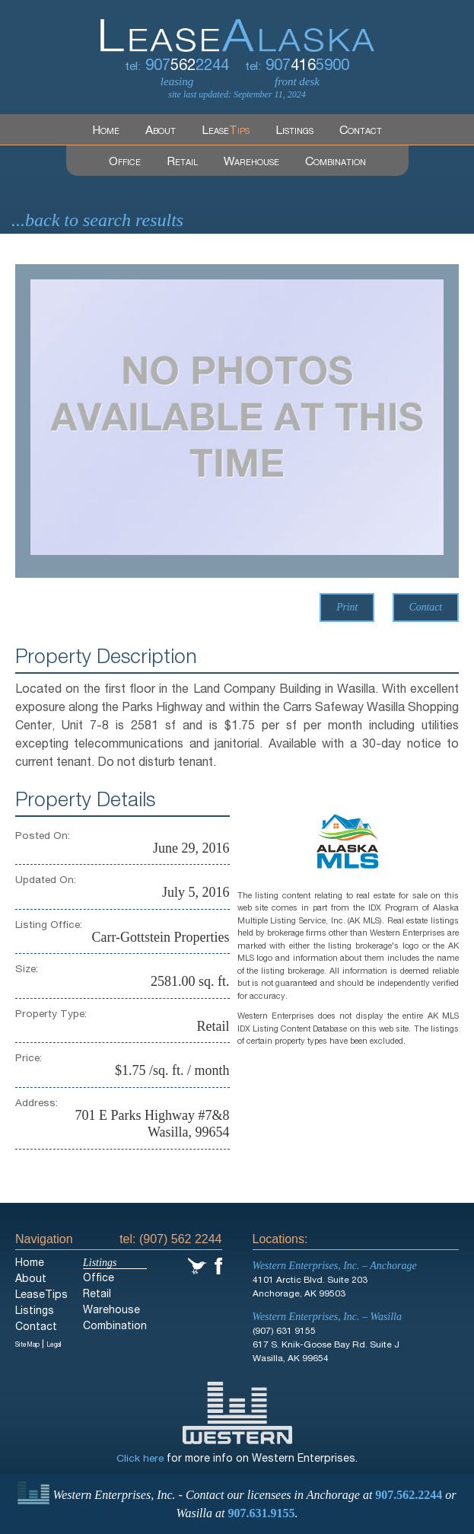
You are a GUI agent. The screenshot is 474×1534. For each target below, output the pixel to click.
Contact (361, 132)
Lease (226, 132)
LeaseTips (41, 1296)
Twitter (197, 1266)
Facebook (218, 1266)
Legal (58, 1346)
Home (106, 132)
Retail (181, 163)
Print (346, 608)
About (161, 132)
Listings (295, 132)
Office (124, 163)
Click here (140, 1460)
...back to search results (97, 221)
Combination (335, 163)
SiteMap (29, 1346)
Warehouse (251, 163)
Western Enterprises (237, 1414)
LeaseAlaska (237, 26)
